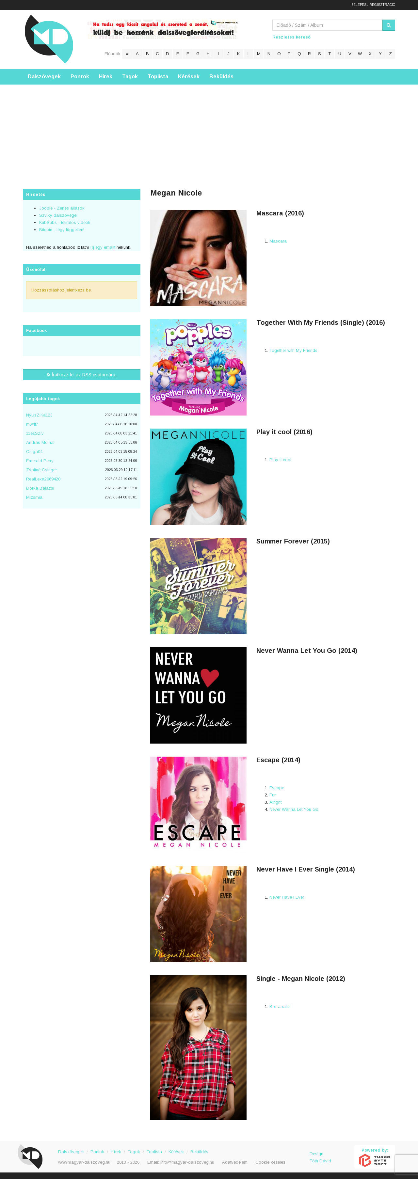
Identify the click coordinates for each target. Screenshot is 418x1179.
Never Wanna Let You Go (293, 809)
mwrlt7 (32, 424)
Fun (273, 795)
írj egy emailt (102, 247)
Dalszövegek (44, 76)
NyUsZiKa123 (39, 415)
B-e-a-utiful (280, 1006)
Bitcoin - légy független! (61, 229)
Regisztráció (382, 5)
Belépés (358, 5)
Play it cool (280, 459)
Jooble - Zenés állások (62, 208)
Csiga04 (34, 451)
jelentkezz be (78, 290)
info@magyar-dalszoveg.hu (187, 1162)
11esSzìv (35, 433)
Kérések (189, 76)
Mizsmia (34, 497)
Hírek (105, 76)
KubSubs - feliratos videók (64, 222)
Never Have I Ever (286, 897)
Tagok (130, 76)
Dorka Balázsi (40, 488)
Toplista (158, 76)
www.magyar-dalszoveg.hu (84, 1162)
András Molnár (40, 442)
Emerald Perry (40, 460)
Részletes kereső (291, 37)
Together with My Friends (293, 350)
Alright (275, 802)
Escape (276, 787)
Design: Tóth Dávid (320, 1157)
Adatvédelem (235, 1162)
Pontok (80, 76)
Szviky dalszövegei (58, 215)
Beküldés (221, 76)
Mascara (278, 241)
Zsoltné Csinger (41, 469)
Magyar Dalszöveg (49, 39)
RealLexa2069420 (43, 479)
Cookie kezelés (270, 1162)
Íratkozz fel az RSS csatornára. (82, 374)
